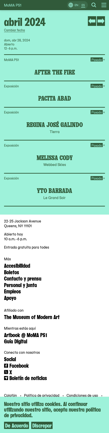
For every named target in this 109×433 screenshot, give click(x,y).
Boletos (11, 272)
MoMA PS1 (12, 5)
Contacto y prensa (22, 278)
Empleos (12, 291)
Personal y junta (20, 285)
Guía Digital (15, 341)
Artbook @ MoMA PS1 (25, 335)
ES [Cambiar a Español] (83, 5)
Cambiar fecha (14, 30)
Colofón (11, 395)
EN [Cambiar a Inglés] (76, 5)
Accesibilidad (17, 265)
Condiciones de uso (83, 395)
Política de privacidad (42, 395)
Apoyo (10, 297)
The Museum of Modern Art (32, 317)
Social (10, 359)
